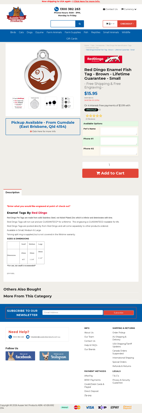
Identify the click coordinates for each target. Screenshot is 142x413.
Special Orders (119, 362)
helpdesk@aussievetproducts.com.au (43, 337)
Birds (13, 32)
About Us (88, 332)
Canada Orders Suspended (119, 352)
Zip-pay (88, 395)
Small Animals (111, 32)
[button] (110, 117)
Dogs (29, 32)
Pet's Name (90, 129)
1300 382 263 (67, 9)
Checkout (127, 24)
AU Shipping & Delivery (119, 338)
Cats (21, 32)
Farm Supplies (73, 32)
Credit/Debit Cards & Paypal (94, 385)
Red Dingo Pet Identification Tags (118, 45)
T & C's (115, 376)
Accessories (100, 45)
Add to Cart (110, 173)
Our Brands (89, 349)
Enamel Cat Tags (92, 48)
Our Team (89, 337)
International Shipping (123, 358)
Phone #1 (88, 138)
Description (12, 192)
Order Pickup (118, 332)
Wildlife (126, 32)
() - (110, 23)
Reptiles (95, 32)
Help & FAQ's (90, 345)
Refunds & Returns (121, 366)
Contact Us (110, 9)
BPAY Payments (92, 380)
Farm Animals (54, 32)
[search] (79, 23)
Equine (40, 32)
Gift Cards (71, 38)
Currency (128, 9)
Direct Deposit (91, 391)
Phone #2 (89, 148)
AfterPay (88, 376)
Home (86, 45)
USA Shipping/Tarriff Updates (122, 345)
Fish (86, 32)
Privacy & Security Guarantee (121, 381)
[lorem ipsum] (63, 23)
